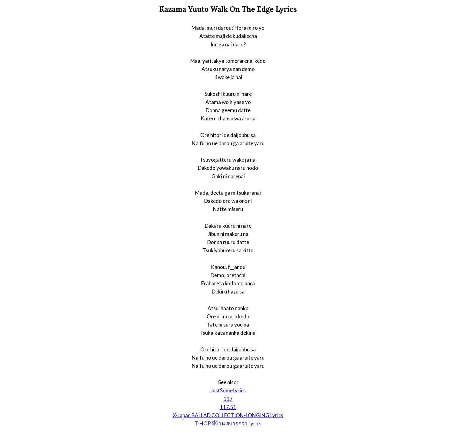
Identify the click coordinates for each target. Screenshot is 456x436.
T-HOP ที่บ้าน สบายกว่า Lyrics (228, 423)
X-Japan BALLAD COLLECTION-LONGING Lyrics (228, 415)
